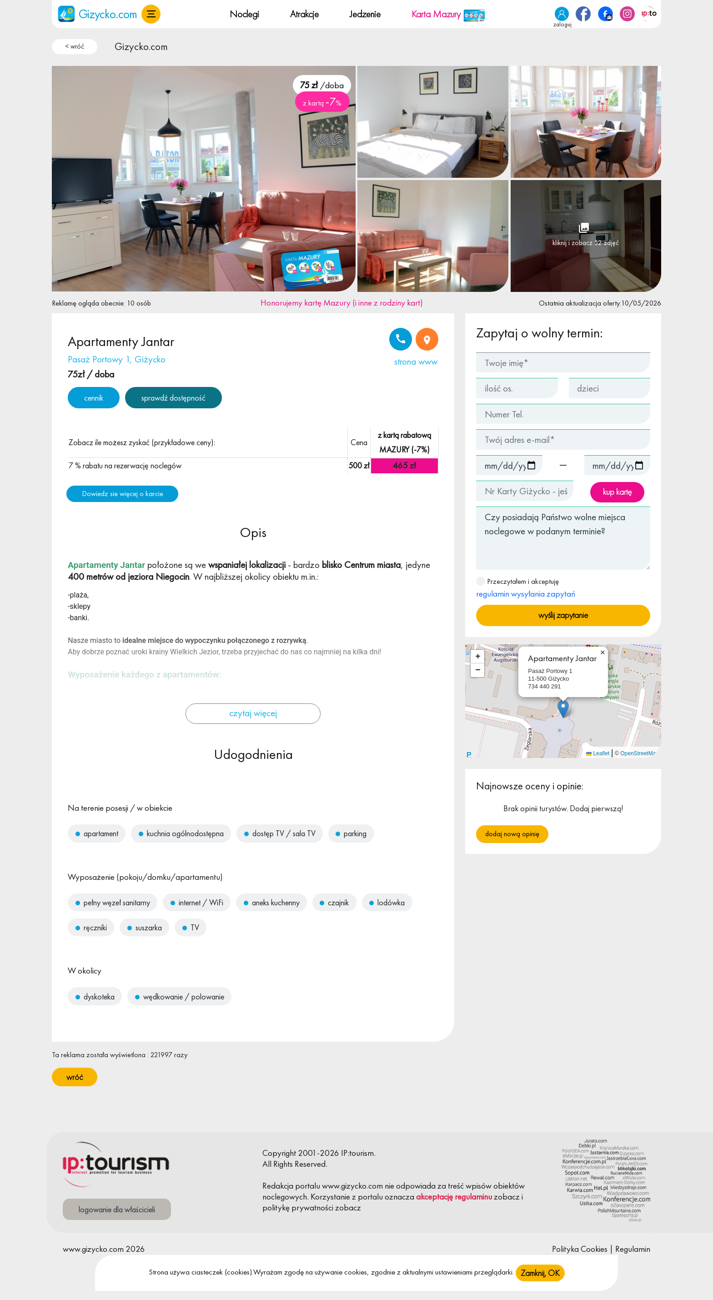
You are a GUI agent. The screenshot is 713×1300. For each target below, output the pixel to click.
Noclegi (244, 14)
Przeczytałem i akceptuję (525, 588)
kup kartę (617, 491)
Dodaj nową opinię (512, 833)
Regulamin (632, 1249)
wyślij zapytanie (563, 615)
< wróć (74, 46)
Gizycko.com (141, 46)
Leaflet (597, 753)
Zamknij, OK (540, 1273)
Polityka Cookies (580, 1249)
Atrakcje (304, 14)
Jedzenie (365, 14)
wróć (74, 1077)
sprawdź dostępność (173, 397)
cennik (93, 397)
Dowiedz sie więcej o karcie (122, 493)
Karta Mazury (449, 14)
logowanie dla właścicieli (117, 1209)
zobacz (507, 1196)
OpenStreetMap (639, 753)
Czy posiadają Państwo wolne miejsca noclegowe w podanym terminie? (563, 538)
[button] (151, 14)
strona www (415, 361)
